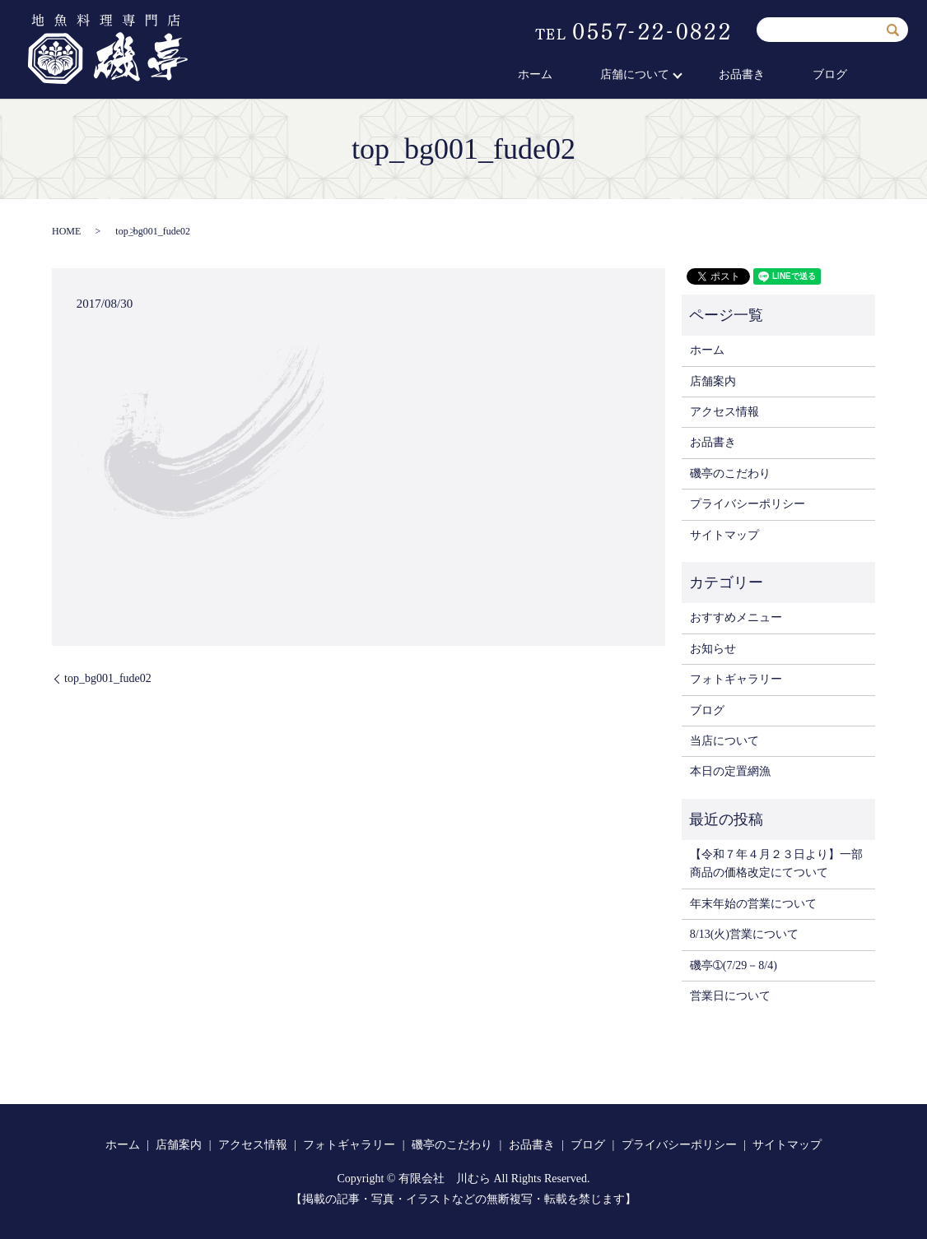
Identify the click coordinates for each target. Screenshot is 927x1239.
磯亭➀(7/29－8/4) (733, 965)
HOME (66, 231)
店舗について (675, 75)
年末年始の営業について (753, 904)
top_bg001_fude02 (107, 678)
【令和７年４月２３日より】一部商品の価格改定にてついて (776, 863)
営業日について (730, 996)
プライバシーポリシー (747, 504)
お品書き (772, 75)
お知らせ (713, 649)
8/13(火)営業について (744, 934)
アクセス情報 (724, 412)
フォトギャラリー (736, 679)
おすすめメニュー (736, 617)
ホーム (596, 75)
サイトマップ (724, 535)
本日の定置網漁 (730, 771)
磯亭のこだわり (730, 473)
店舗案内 (713, 381)
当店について (724, 741)
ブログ (840, 75)
